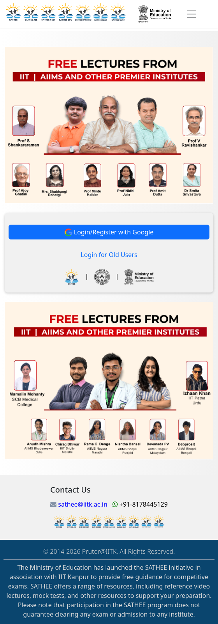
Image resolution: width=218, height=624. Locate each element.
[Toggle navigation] (191, 14)
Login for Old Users (109, 254)
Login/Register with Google (109, 232)
